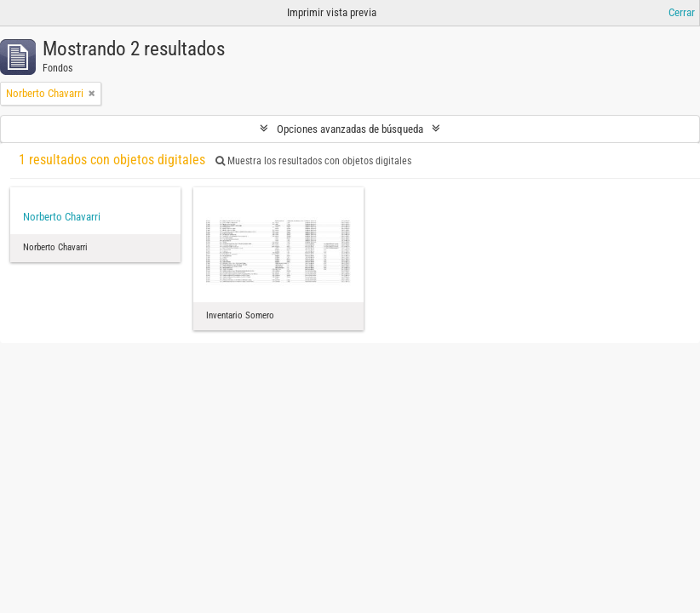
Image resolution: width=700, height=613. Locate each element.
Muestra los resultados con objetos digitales (313, 161)
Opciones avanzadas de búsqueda (350, 129)
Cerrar (681, 12)
